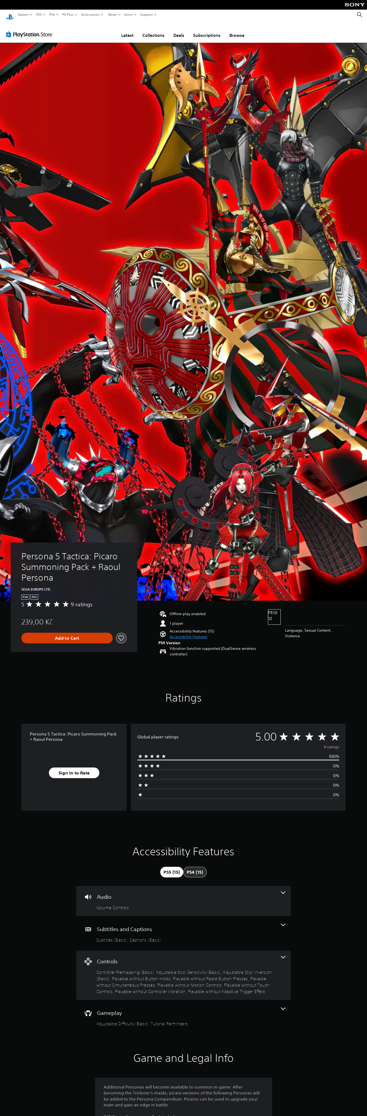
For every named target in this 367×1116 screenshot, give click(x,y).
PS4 (52, 15)
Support (146, 15)
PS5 (39, 15)
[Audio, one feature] (183, 896)
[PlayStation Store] (30, 29)
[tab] (171, 867)
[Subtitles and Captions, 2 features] (183, 928)
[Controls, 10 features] (183, 970)
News (112, 15)
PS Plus (67, 15)
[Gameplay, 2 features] (183, 1012)
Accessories (90, 15)
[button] (189, 632)
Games (23, 15)
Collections (153, 30)
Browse (236, 30)
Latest (127, 30)
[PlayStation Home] (9, 15)
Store (128, 15)
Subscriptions (207, 30)
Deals (178, 30)
